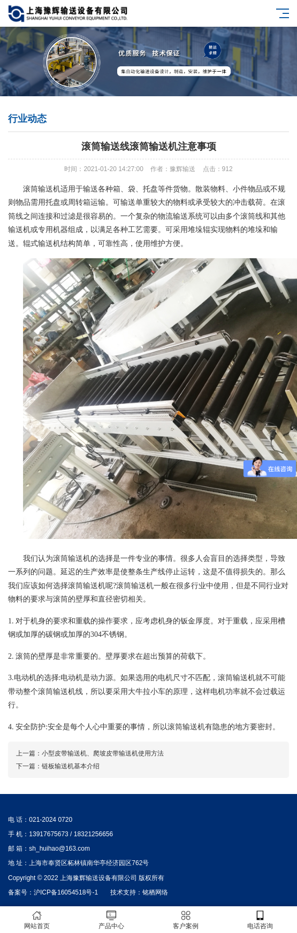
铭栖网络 (155, 892)
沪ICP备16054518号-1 (66, 892)
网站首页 (37, 920)
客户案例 (186, 920)
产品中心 (111, 920)
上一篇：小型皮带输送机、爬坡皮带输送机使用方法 (90, 753)
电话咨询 (260, 920)
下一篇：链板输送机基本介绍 (58, 766)
